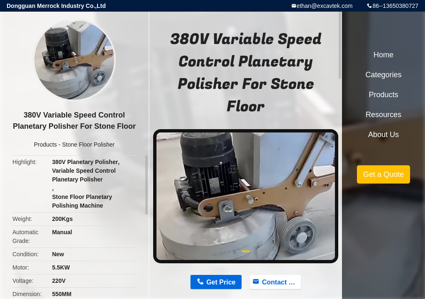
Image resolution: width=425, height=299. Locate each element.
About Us (383, 134)
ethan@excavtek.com (325, 5)
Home (383, 55)
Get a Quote (383, 174)
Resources (383, 114)
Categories (383, 75)
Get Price (220, 282)
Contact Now (281, 282)
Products (45, 144)
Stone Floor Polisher (88, 144)
